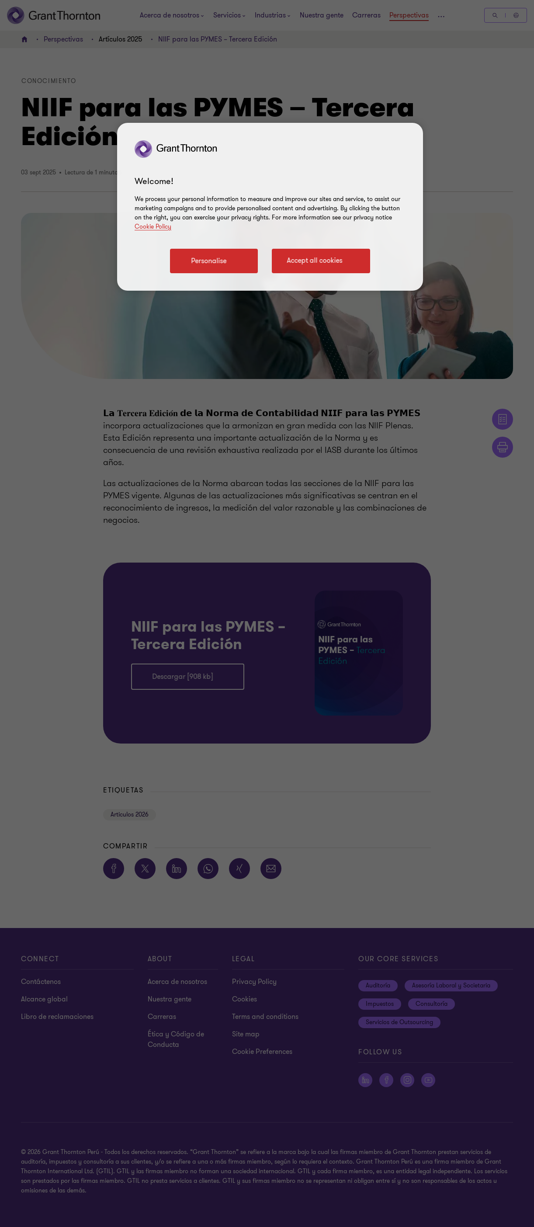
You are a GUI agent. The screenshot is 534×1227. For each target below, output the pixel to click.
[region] (270, 207)
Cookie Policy (153, 226)
